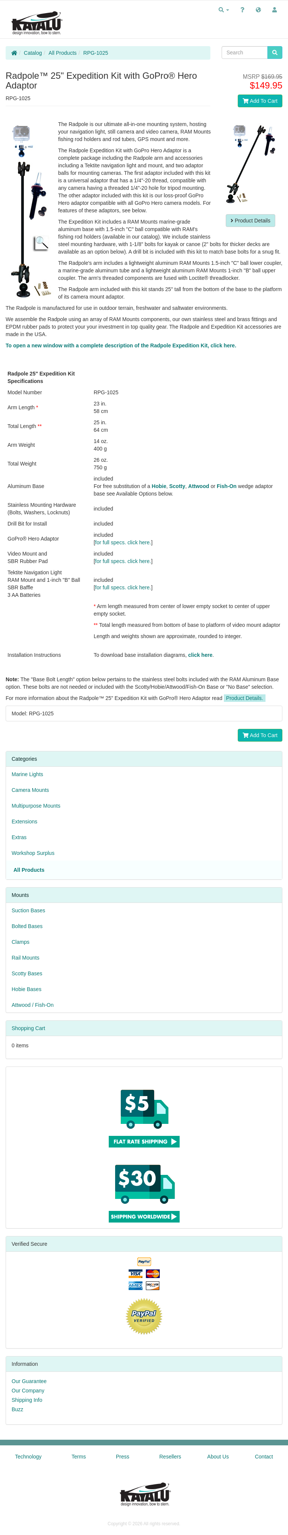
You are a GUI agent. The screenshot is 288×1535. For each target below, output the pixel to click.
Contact (264, 1457)
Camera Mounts (30, 790)
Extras (19, 837)
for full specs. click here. (123, 542)
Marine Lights (27, 774)
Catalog (33, 53)
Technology (28, 1457)
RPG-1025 (95, 53)
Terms (79, 1457)
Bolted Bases (27, 926)
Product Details (250, 221)
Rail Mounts (25, 958)
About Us (218, 1457)
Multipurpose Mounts (36, 806)
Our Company (28, 1391)
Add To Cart (260, 101)
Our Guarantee (29, 1381)
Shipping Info (27, 1400)
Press (122, 1457)
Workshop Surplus (33, 853)
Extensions (24, 822)
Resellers (170, 1457)
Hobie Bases (26, 989)
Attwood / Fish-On (33, 1005)
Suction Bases (28, 910)
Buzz (17, 1409)
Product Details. (244, 698)
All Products (63, 53)
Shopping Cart (28, 1028)
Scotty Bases (27, 973)
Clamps (20, 942)
